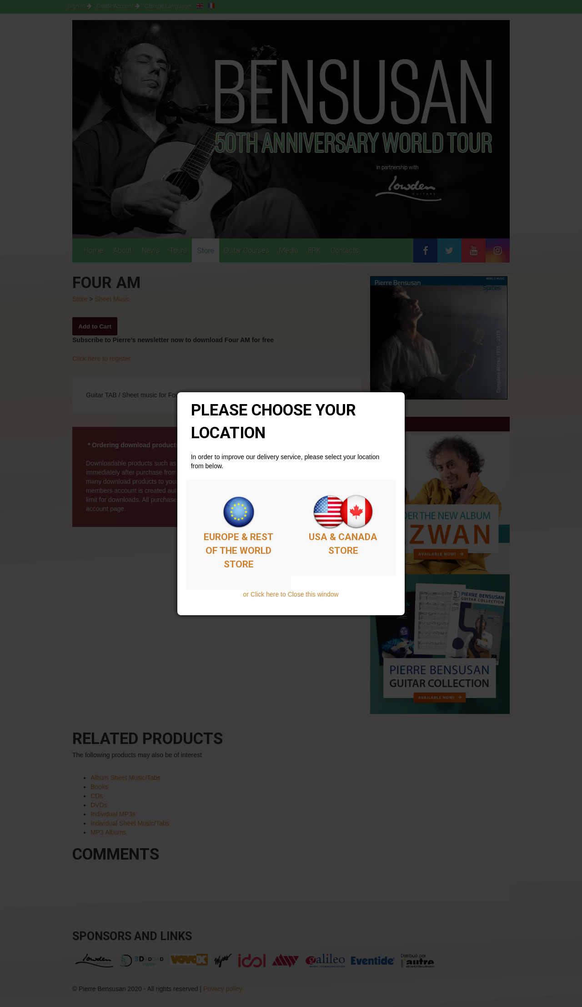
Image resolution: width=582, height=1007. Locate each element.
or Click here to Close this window (291, 594)
